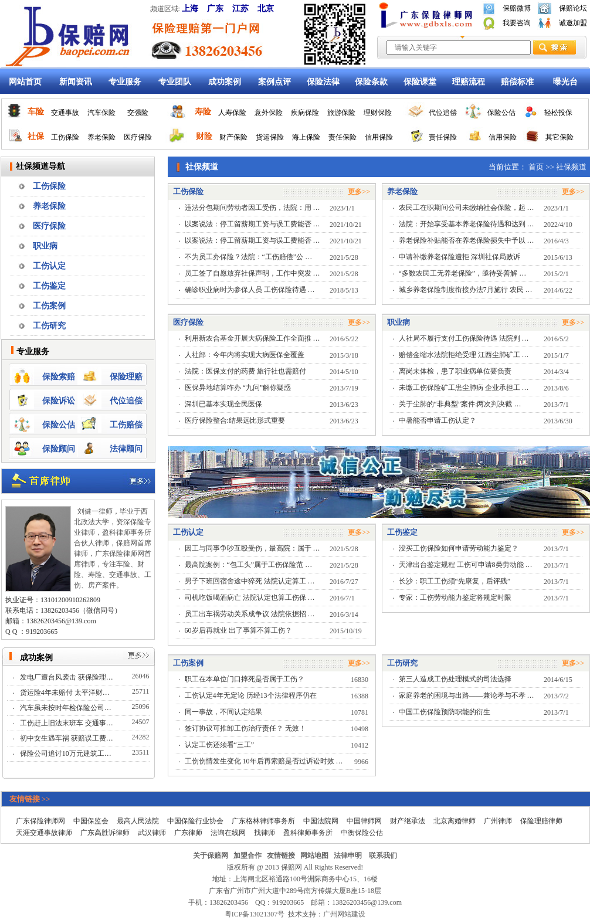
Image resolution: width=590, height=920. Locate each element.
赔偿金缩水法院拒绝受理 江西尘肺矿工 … (464, 355)
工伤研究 (49, 325)
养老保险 (101, 137)
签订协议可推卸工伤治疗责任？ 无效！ (245, 728)
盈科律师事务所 (308, 833)
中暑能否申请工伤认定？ (437, 420)
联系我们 (383, 855)
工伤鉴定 (49, 285)
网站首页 (25, 81)
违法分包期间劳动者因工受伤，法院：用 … (252, 207)
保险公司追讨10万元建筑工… (66, 753)
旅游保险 (341, 112)
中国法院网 (320, 821)
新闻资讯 (75, 81)
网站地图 (314, 855)
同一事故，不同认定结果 (223, 712)
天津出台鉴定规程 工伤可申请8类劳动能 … (466, 565)
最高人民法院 (138, 821)
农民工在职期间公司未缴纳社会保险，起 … (466, 207)
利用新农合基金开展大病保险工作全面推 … (252, 338)
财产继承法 (407, 821)
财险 (204, 136)
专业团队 (174, 81)
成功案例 (224, 81)
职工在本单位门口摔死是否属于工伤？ (244, 679)
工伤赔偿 (126, 424)
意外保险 (269, 112)
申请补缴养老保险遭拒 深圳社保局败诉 (459, 257)
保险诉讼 (58, 400)
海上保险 (306, 137)
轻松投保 (558, 112)
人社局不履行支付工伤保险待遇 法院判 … (464, 338)
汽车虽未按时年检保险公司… (66, 708)
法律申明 (348, 855)
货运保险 (270, 137)
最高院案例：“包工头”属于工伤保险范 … (249, 565)
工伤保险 (65, 137)
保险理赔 (126, 376)
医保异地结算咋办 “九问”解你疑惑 (238, 387)
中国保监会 (90, 821)
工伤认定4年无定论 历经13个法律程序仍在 (251, 695)
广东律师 (188, 833)
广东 (215, 8)
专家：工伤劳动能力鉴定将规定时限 (455, 597)
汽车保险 (101, 112)
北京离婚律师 (454, 821)
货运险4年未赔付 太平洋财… (65, 692)
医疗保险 (138, 137)
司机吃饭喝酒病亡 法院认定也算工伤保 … (250, 597)
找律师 (264, 833)
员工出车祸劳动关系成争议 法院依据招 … (250, 614)
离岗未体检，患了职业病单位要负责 (455, 371)
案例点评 (274, 81)
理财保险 (378, 112)
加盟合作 (247, 855)
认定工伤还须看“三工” (220, 745)
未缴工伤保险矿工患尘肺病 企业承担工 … (464, 387)
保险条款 (371, 81)
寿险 (203, 111)
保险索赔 (58, 376)
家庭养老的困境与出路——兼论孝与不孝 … (466, 695)
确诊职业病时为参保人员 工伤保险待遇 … (250, 290)
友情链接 (281, 855)
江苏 (240, 8)
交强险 (137, 112)
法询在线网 (228, 833)
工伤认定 (49, 266)
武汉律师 (152, 833)
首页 (536, 166)
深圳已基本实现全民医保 (223, 404)
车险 (36, 111)
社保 (36, 136)
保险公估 (501, 112)
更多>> (359, 192)
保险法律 (323, 81)
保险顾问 (58, 448)
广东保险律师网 (40, 821)
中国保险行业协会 (195, 821)
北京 (265, 8)
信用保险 (379, 137)
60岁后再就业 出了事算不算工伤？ (238, 630)
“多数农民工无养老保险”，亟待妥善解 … (463, 273)
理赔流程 (468, 81)
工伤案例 (49, 305)
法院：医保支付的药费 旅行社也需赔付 (245, 371)
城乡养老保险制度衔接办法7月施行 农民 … (466, 290)
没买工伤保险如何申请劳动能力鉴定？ (458, 548)
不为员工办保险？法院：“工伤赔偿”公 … (249, 257)
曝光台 (565, 81)
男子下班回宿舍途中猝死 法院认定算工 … (250, 581)
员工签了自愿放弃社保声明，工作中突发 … (252, 273)
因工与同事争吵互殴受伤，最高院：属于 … (252, 548)
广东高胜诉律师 (105, 833)
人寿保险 (232, 112)
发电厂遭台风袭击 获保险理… (67, 677)
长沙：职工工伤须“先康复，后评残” (455, 581)
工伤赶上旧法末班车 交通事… (67, 723)
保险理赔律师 (541, 821)
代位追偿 (443, 112)
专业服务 (124, 81)
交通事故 (65, 112)
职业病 (45, 246)
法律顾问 (126, 448)
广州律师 (498, 821)
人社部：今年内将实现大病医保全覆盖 (244, 355)
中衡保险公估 (362, 833)
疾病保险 (305, 112)
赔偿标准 (517, 81)
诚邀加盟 (573, 23)
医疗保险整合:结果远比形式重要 (235, 420)
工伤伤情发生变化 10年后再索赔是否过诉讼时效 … (264, 761)
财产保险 (233, 137)
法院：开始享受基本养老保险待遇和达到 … (466, 224)
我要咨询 (517, 23)
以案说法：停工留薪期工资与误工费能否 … (252, 224)
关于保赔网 (210, 855)
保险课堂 (419, 81)
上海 (190, 8)
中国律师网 (364, 821)
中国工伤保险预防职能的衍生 (444, 712)
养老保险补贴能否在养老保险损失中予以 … (466, 240)
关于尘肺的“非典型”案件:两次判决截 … (460, 404)
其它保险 (559, 137)
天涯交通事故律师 (44, 833)
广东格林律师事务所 (263, 821)
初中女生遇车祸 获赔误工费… (67, 738)
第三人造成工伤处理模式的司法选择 (455, 679)
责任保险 (342, 137)
